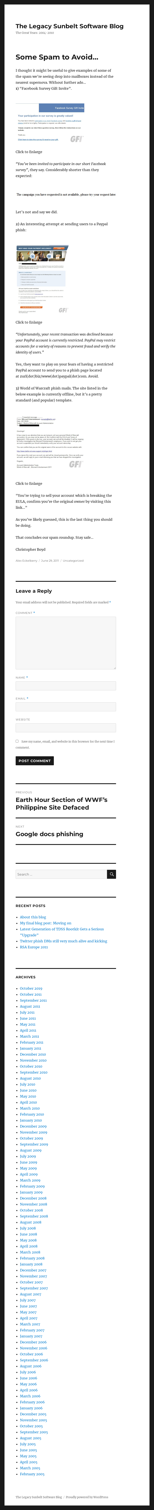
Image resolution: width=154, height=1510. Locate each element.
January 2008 (31, 1264)
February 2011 (31, 1042)
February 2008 (32, 1258)
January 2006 (31, 1408)
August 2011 (30, 1006)
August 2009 (31, 1150)
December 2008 (33, 1198)
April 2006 (29, 1390)
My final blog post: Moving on (45, 923)
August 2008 (30, 1222)
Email (22, 698)
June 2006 (28, 1378)
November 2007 (33, 1276)
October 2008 (31, 1210)
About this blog (33, 917)
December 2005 (33, 1414)
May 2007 (28, 1312)
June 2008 (28, 1234)
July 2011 (27, 1012)
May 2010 (28, 1096)
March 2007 (30, 1324)
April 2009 (29, 1174)
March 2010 (30, 1108)
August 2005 (30, 1438)
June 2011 (28, 1018)
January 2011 (30, 1048)
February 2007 (32, 1330)
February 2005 (32, 1474)
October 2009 (31, 1138)
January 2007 (31, 1336)
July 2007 (28, 1300)
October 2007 (31, 1282)
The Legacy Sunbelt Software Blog (70, 26)
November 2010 (33, 1060)
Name (22, 677)
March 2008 (30, 1252)
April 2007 (28, 1318)
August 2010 (30, 1078)
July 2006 (28, 1372)
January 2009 (31, 1192)
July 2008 (28, 1228)
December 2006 (33, 1342)
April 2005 (29, 1462)
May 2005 (28, 1456)
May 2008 (28, 1240)
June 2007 (28, 1306)
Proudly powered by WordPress (87, 1497)
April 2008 (29, 1246)
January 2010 (31, 1120)
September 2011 (33, 1000)
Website (23, 719)
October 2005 (31, 1426)
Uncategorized (73, 560)
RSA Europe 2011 (34, 947)
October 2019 (31, 988)
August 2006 (31, 1366)
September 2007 (34, 1288)
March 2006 (30, 1396)
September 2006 (34, 1360)
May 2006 (28, 1384)
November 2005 (33, 1420)
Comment (25, 613)
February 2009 (32, 1186)
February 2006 (32, 1402)
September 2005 (34, 1432)
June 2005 (28, 1450)
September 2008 (34, 1216)
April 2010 (28, 1102)
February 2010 (32, 1114)
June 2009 (28, 1162)
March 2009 (30, 1180)
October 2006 (31, 1354)
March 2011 (29, 1036)
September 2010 (33, 1072)
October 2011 (31, 994)
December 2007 (33, 1270)
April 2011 (28, 1030)
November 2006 (33, 1348)
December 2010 (33, 1054)
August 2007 (30, 1294)
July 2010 (27, 1084)
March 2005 (30, 1468)
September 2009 (34, 1144)
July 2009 (28, 1156)
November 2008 (33, 1204)
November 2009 (33, 1132)
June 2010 (28, 1090)
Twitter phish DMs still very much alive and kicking (63, 941)
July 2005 (28, 1444)
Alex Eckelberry (26, 560)
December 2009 (33, 1126)
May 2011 (27, 1024)
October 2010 (31, 1066)
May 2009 (28, 1168)
